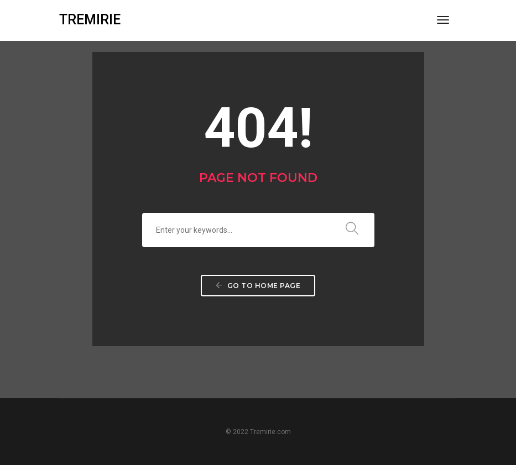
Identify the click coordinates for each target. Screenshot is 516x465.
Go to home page (258, 285)
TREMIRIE (90, 20)
